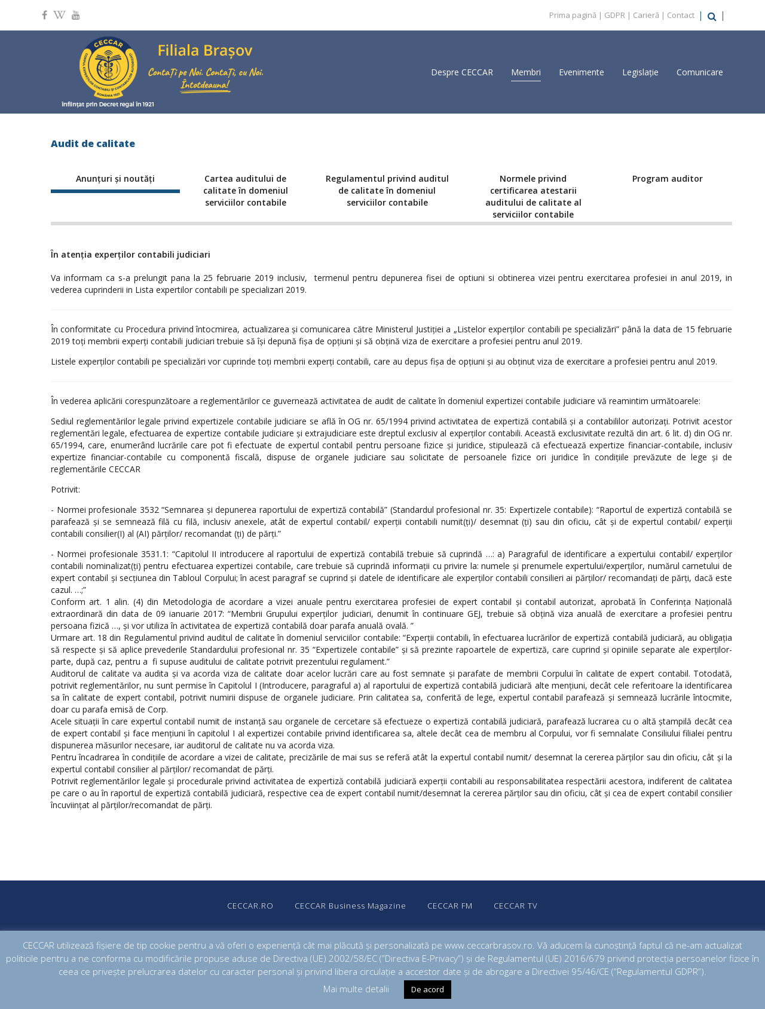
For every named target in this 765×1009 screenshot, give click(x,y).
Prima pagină (572, 15)
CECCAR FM (450, 905)
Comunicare (700, 72)
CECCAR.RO (250, 905)
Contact (680, 15)
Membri (526, 72)
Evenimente (581, 72)
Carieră (646, 15)
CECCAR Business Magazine (350, 905)
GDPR (614, 15)
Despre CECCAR (462, 72)
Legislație (640, 72)
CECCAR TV (516, 905)
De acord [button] (427, 989)
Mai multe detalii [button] (356, 989)
